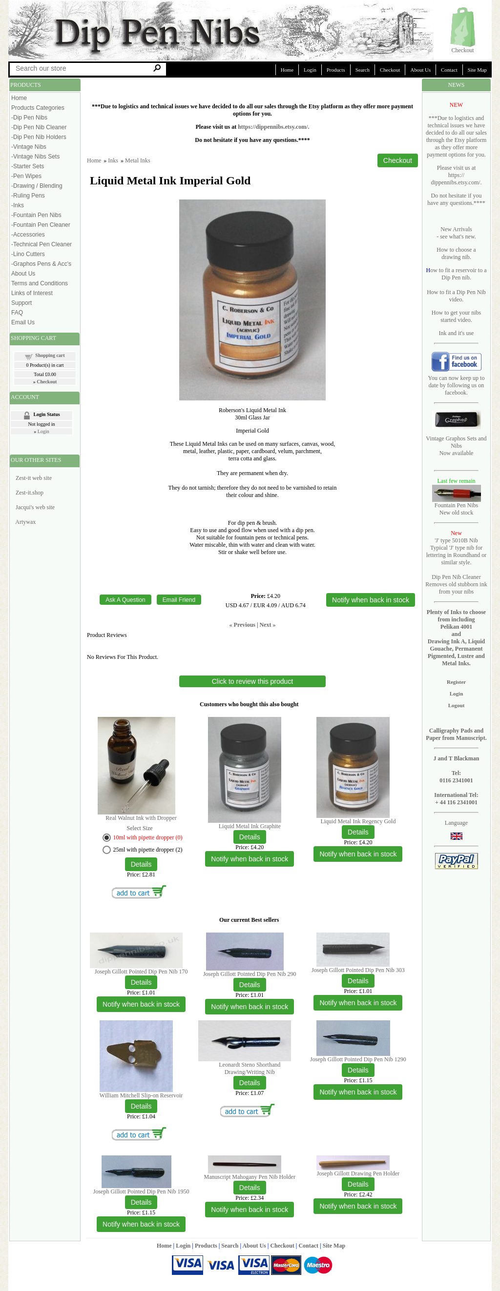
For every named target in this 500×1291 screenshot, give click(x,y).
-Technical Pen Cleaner (41, 244)
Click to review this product (252, 681)
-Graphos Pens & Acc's (41, 263)
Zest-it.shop (29, 492)
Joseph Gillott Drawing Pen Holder (358, 1173)
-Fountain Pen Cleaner (40, 224)
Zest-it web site (34, 478)
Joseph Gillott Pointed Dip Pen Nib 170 (141, 971)
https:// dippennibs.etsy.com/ (455, 179)
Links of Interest (32, 293)
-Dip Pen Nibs (29, 117)
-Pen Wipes (26, 176)
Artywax (25, 521)
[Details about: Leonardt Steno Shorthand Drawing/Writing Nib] (249, 1083)
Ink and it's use (456, 333)
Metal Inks (137, 160)
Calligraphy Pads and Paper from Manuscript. (456, 734)
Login (310, 70)
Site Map (477, 70)
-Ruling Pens (28, 195)
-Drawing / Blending (36, 185)
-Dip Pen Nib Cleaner (38, 127)
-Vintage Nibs (28, 146)
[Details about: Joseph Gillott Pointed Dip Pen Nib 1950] (141, 1202)
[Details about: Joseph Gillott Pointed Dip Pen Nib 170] (141, 982)
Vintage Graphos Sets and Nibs (456, 442)
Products (336, 70)
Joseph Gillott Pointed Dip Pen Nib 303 (358, 970)
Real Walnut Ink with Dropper (140, 817)
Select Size (140, 828)
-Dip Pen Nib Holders (38, 137)
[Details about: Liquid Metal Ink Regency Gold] (358, 832)
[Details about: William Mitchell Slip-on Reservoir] (141, 1106)
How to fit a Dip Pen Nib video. (456, 296)
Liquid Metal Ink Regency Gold (358, 821)
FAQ (17, 312)
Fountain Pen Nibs (456, 505)
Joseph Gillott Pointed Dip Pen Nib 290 (249, 974)
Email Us (23, 322)
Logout (456, 705)
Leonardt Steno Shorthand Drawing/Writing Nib (249, 1068)
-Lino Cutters (28, 254)
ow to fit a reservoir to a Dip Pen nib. (458, 274)
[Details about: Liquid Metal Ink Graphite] (249, 837)
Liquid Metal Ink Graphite (250, 826)
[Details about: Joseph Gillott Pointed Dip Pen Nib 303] (358, 981)
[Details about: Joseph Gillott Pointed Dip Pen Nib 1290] (358, 1070)
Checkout (463, 50)
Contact (449, 70)
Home (287, 70)
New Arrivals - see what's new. (456, 233)
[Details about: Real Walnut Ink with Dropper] (141, 864)
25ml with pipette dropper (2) (148, 849)
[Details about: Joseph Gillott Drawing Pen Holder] (358, 1184)
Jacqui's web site (35, 507)
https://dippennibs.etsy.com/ (273, 126)
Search (362, 70)
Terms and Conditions (39, 283)
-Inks (17, 205)
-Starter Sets (27, 166)
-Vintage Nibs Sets (35, 156)
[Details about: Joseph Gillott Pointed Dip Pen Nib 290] (249, 985)
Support (21, 302)
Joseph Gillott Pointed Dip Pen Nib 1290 (358, 1059)
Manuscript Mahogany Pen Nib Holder (249, 1176)
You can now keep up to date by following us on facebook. (456, 385)
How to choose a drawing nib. (456, 253)
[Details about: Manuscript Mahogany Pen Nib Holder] (249, 1187)
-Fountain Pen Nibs (36, 215)
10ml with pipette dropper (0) (148, 837)
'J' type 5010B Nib (456, 540)
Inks (113, 160)
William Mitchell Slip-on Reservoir (141, 1095)
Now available (456, 453)
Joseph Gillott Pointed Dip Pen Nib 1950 (141, 1191)
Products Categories (37, 107)
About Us (420, 70)
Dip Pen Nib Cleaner (456, 577)
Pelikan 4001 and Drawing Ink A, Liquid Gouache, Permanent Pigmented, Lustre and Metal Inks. (456, 645)
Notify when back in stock (249, 859)
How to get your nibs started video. (456, 316)
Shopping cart (49, 355)
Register (456, 682)
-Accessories (28, 234)
